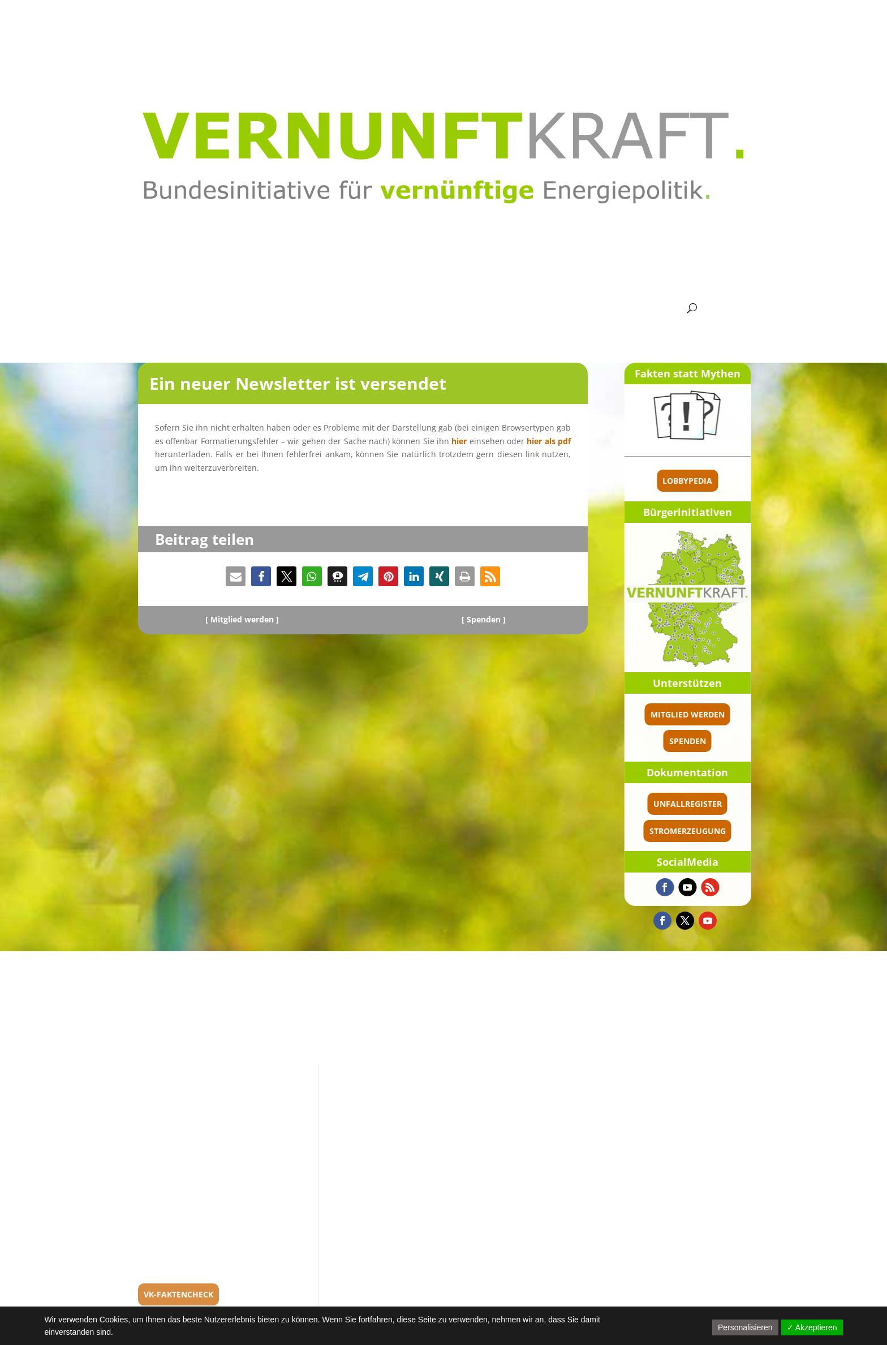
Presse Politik (578, 308)
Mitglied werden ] (244, 619)
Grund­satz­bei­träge (354, 308)
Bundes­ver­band (263, 308)
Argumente (436, 308)
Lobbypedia (745, 480)
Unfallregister (745, 803)
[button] (236, 576)
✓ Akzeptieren (812, 1327)
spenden (744, 741)
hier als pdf (549, 441)
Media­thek (503, 308)
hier (459, 441)
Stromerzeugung (745, 831)
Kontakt (648, 308)
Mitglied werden (745, 714)
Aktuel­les (202, 308)
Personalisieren (745, 1327)
